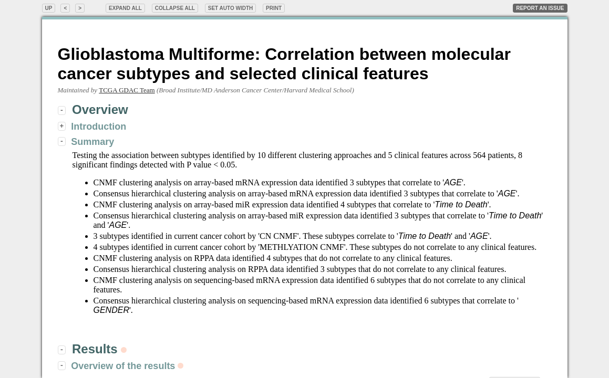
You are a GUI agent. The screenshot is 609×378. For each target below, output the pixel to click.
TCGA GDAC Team (126, 90)
